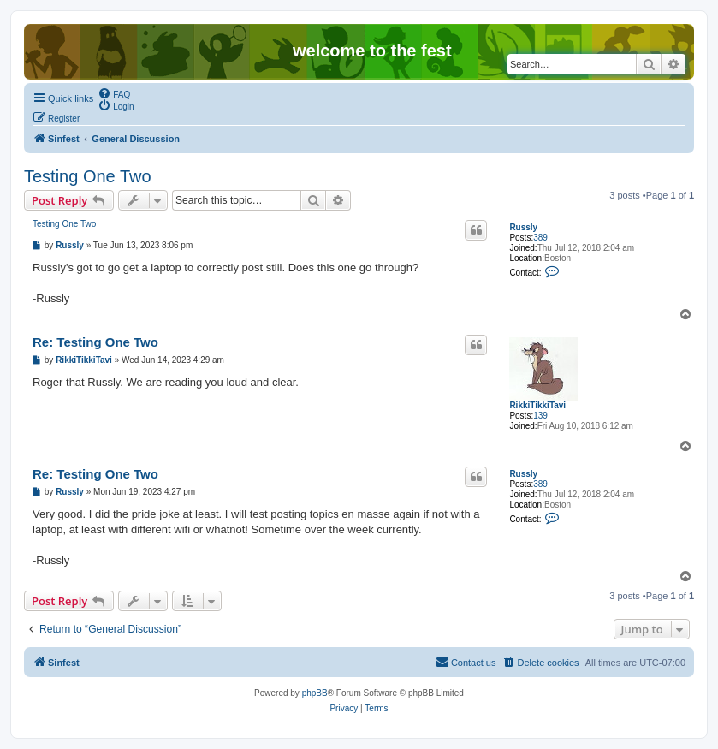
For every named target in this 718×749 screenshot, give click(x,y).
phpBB (315, 693)
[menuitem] (114, 93)
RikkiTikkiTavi (537, 405)
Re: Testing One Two (95, 342)
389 (540, 237)
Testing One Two (87, 176)
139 (540, 415)
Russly (523, 227)
